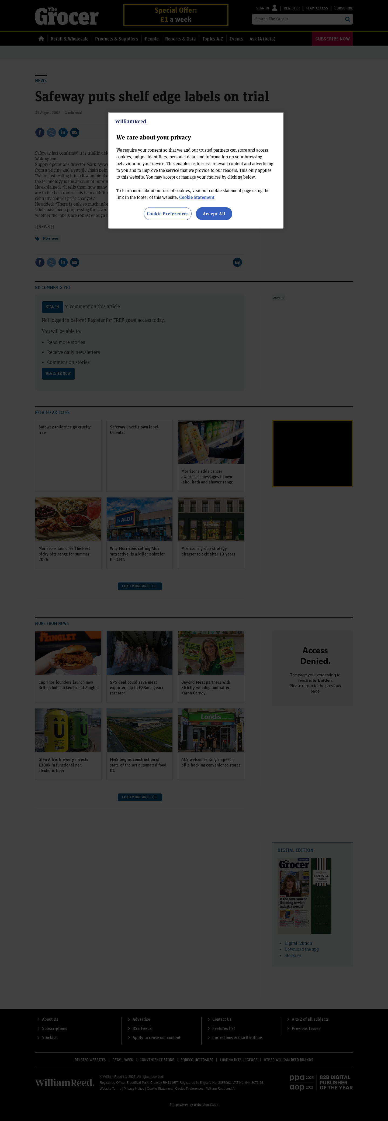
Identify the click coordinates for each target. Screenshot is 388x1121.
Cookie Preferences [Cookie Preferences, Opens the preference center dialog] (168, 213)
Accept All (214, 213)
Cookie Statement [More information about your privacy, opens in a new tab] (196, 197)
